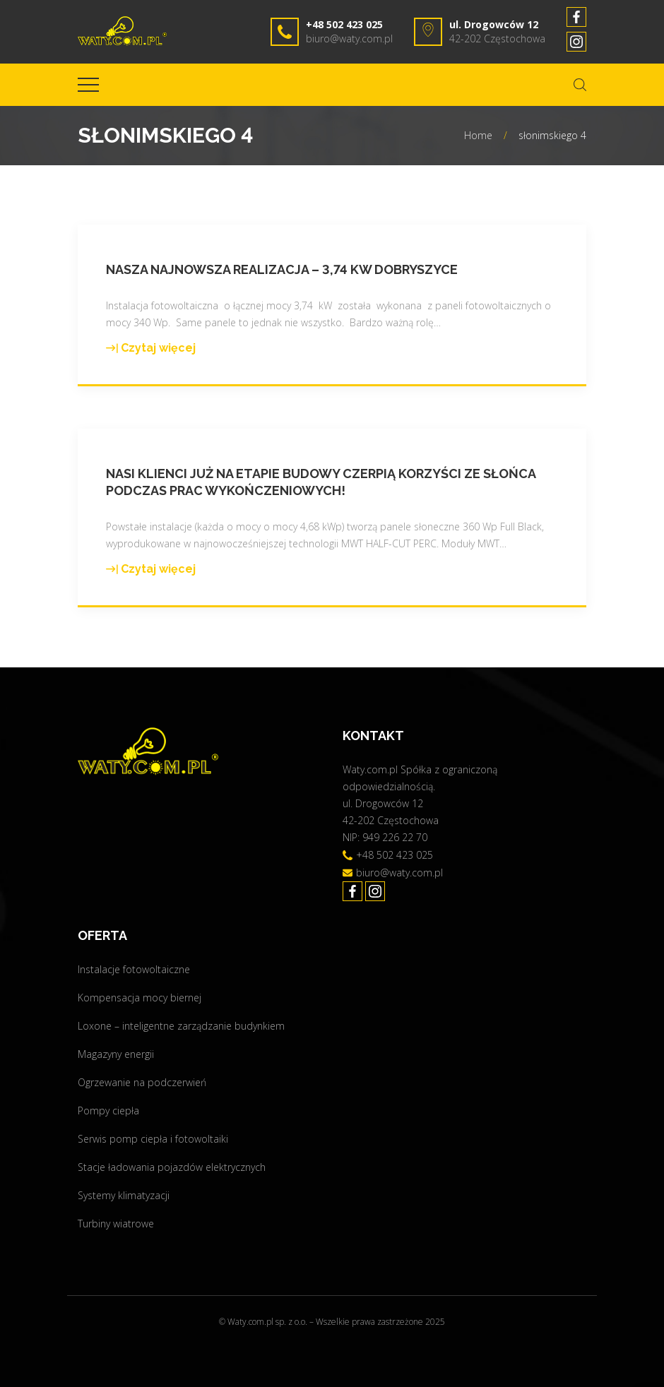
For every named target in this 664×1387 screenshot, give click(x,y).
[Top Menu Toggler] (88, 85)
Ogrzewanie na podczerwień (142, 1082)
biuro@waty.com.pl (349, 38)
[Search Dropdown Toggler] (580, 84)
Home (478, 135)
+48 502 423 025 (344, 24)
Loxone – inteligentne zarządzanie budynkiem (181, 1025)
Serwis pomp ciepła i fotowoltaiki (153, 1138)
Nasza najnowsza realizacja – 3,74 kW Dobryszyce (282, 269)
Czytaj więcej (151, 349)
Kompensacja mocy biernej (139, 997)
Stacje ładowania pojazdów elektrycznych (172, 1167)
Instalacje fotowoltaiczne (134, 969)
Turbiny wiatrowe (116, 1223)
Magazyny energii (116, 1054)
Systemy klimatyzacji (124, 1195)
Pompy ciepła (108, 1110)
